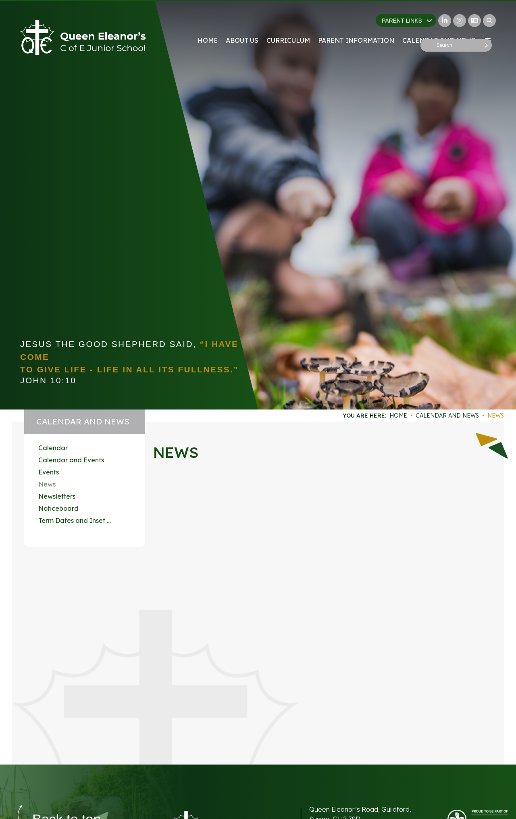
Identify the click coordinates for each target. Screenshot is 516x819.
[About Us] (242, 24)
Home (398, 415)
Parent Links (407, 20)
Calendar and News (447, 415)
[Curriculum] (288, 24)
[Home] (83, 37)
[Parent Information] (356, 24)
